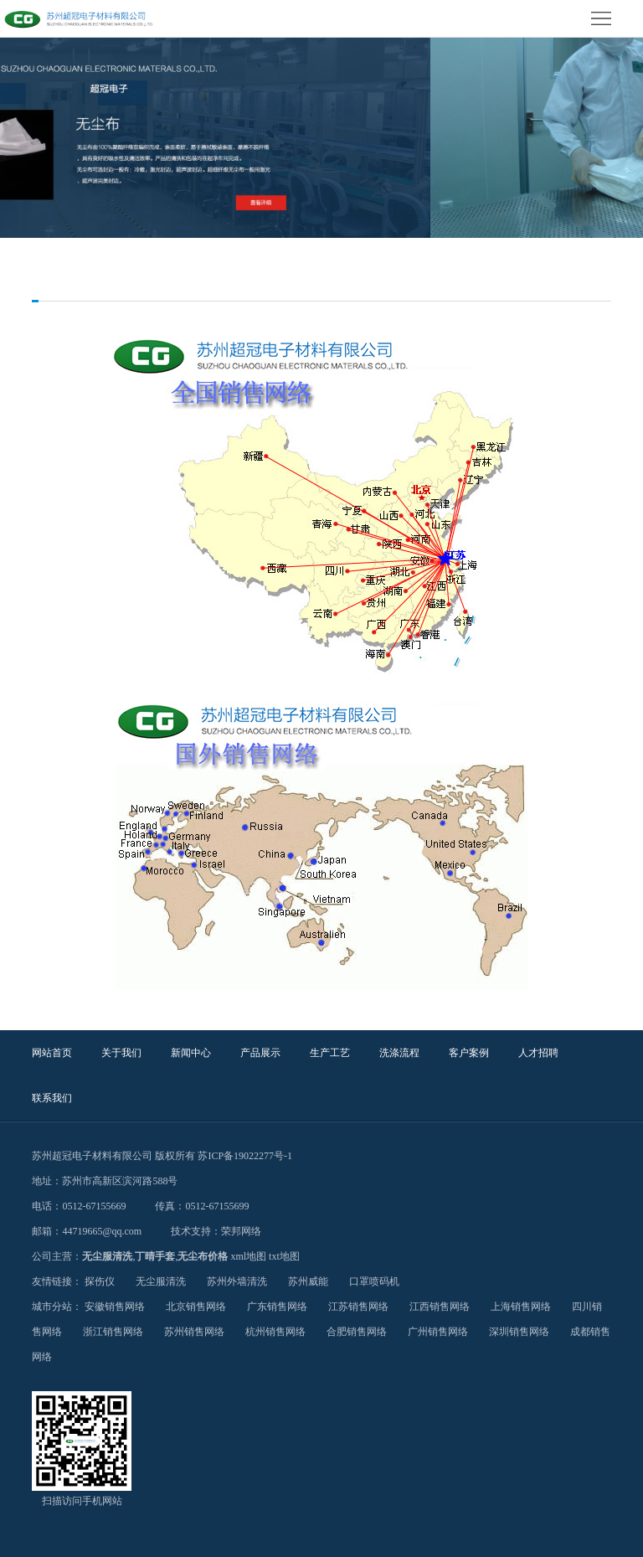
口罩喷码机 (374, 1281)
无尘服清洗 (107, 1256)
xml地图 (248, 1256)
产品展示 (260, 1053)
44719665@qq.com (101, 1231)
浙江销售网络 (113, 1332)
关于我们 (121, 1053)
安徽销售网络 (115, 1306)
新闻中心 (191, 1053)
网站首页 (52, 1053)
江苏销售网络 (358, 1306)
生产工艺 (330, 1053)
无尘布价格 (202, 1256)
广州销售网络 (438, 1332)
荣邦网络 (241, 1231)
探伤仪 (100, 1281)
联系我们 (52, 1098)
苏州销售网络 (194, 1332)
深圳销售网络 (519, 1332)
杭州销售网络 (275, 1332)
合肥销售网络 (357, 1332)
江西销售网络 (439, 1306)
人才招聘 (538, 1053)
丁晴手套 (155, 1256)
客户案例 (469, 1053)
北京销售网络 (196, 1306)
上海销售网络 (521, 1306)
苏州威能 (308, 1281)
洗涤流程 (399, 1053)
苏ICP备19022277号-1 (245, 1156)
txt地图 (284, 1256)
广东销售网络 (277, 1306)
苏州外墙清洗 (237, 1281)
